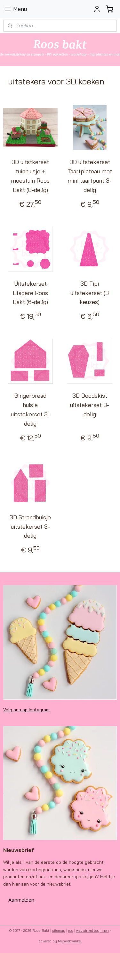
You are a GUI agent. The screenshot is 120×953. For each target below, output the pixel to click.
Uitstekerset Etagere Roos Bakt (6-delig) (30, 293)
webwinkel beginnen (92, 930)
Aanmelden (21, 900)
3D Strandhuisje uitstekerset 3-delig (30, 527)
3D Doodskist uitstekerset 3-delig (89, 405)
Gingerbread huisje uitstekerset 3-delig (30, 409)
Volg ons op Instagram (26, 710)
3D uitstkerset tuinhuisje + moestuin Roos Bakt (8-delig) (30, 176)
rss (70, 930)
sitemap (58, 930)
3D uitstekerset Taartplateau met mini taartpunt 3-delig (90, 176)
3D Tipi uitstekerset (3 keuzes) (89, 293)
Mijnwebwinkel (70, 941)
